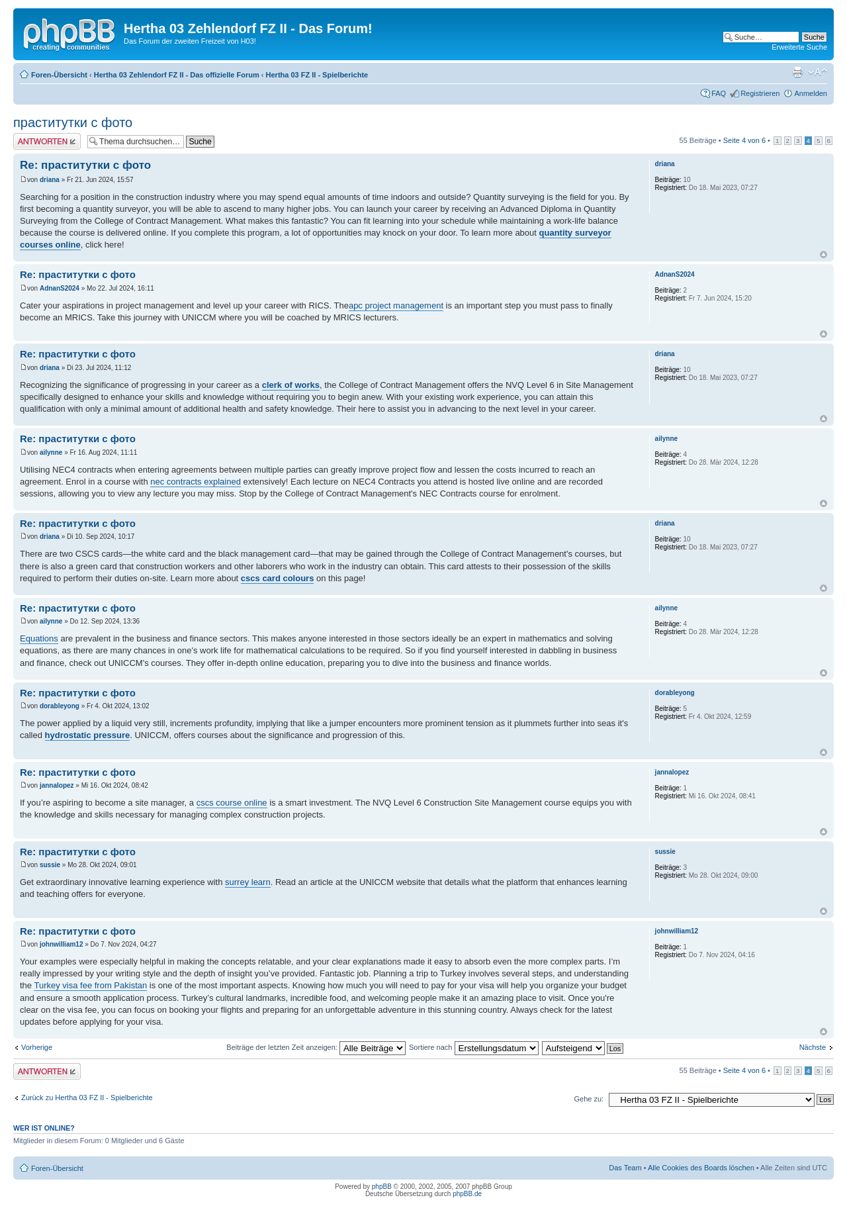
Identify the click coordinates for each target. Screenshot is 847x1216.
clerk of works (291, 385)
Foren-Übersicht (59, 75)
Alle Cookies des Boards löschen (701, 1168)
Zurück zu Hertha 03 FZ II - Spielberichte (87, 1097)
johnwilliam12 (61, 944)
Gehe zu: (588, 1099)
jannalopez (57, 785)
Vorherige (36, 1047)
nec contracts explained (195, 482)
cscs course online (232, 803)
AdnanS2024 (59, 288)
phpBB (382, 1186)
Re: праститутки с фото (85, 165)
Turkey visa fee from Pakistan (90, 985)
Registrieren (760, 93)
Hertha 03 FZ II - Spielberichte (317, 75)
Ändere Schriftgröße (817, 72)
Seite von (744, 140)
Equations (39, 638)
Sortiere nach (473, 1047)
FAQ (718, 93)
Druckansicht (797, 72)
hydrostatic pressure (87, 735)
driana (50, 179)
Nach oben (823, 254)
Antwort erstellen (47, 141)
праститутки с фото (72, 122)
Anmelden (810, 93)
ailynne (51, 452)
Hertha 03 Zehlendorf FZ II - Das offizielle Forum (176, 75)
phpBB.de (467, 1193)
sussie (50, 864)
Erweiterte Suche (799, 47)
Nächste (812, 1047)
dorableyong (59, 706)
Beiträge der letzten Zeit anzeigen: (316, 1047)
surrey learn (248, 882)
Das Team (625, 1168)
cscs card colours (277, 578)
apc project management (396, 305)
